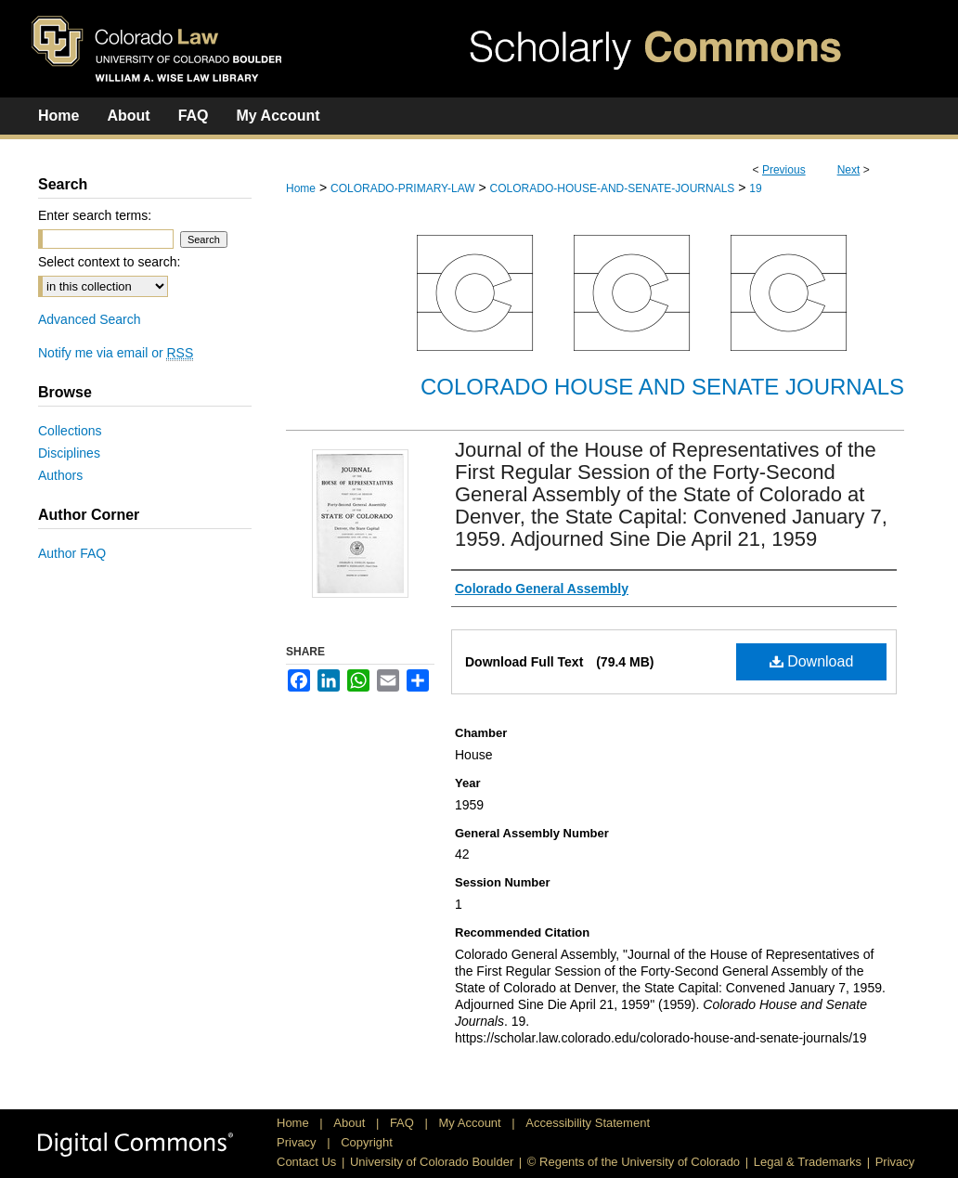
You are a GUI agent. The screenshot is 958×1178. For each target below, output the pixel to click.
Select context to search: (109, 261)
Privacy (298, 1142)
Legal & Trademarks (807, 1162)
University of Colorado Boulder (431, 1162)
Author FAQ (72, 553)
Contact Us (306, 1162)
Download (812, 661)
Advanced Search (89, 319)
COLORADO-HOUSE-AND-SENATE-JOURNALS (612, 188)
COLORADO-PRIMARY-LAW (402, 188)
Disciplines (69, 453)
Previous (784, 169)
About (351, 1123)
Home (301, 188)
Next (849, 169)
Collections (69, 430)
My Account (472, 1123)
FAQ (404, 1123)
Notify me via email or (115, 352)
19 (755, 188)
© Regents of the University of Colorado (633, 1162)
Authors (60, 475)
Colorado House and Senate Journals (662, 386)
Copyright (367, 1142)
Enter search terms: (94, 215)
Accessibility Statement (587, 1123)
